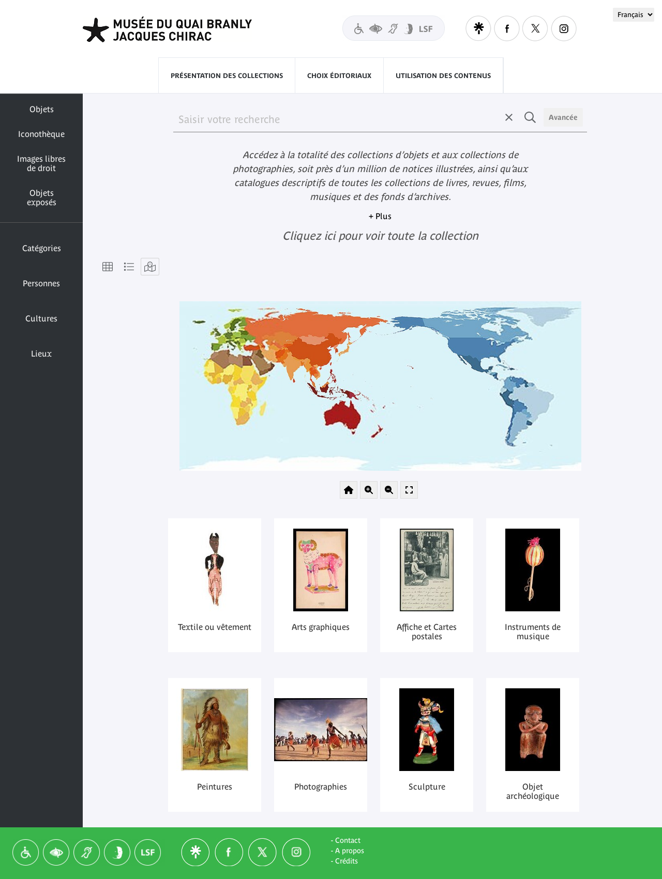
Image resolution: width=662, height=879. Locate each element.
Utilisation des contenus (443, 76)
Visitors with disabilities (393, 28)
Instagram (564, 28)
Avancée (563, 117)
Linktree (478, 28)
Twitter (535, 28)
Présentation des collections (227, 76)
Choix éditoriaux (339, 76)
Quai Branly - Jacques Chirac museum (180, 29)
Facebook (507, 28)
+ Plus (380, 216)
